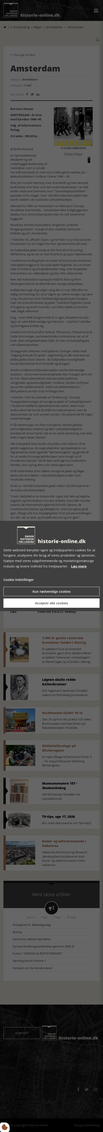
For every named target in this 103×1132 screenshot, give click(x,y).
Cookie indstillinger (18, 579)
